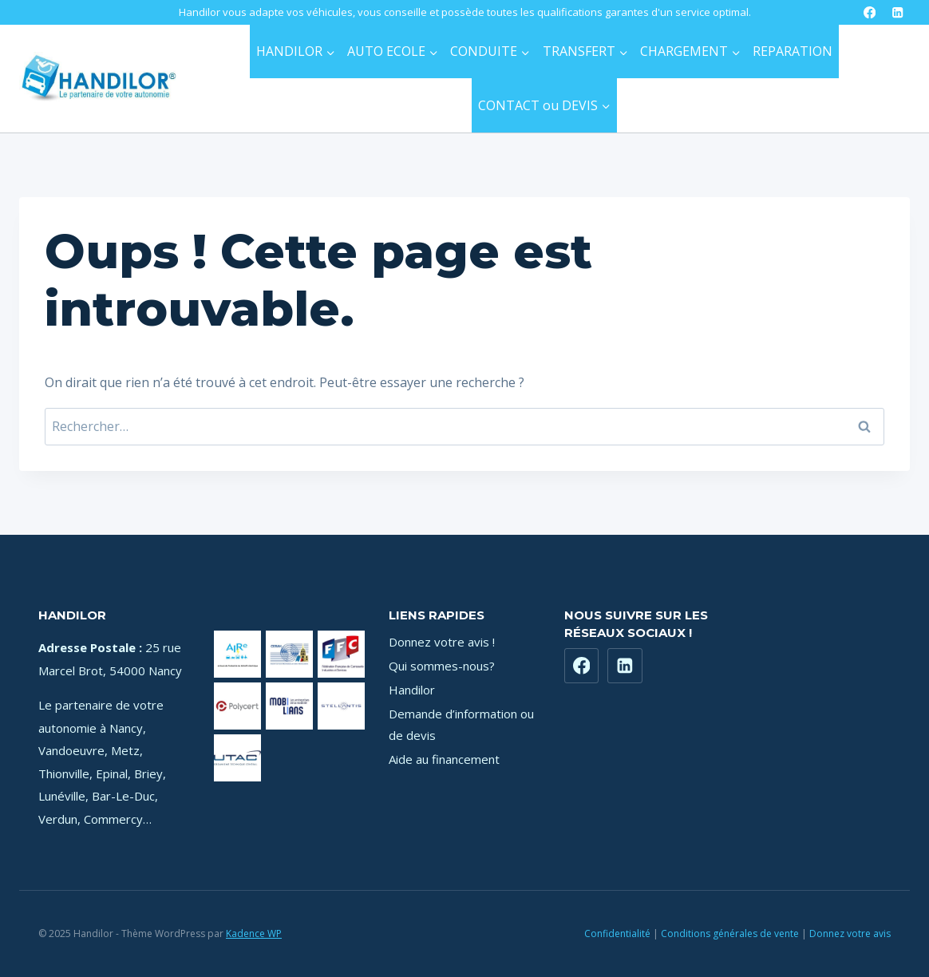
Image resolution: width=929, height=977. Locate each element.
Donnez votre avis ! (442, 642)
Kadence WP (254, 933)
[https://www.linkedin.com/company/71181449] (624, 665)
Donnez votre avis (850, 933)
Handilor (412, 690)
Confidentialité (617, 933)
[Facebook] (869, 12)
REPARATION (792, 51)
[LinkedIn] (897, 12)
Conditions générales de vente (730, 933)
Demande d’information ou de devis (461, 724)
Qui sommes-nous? (442, 666)
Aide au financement (444, 759)
